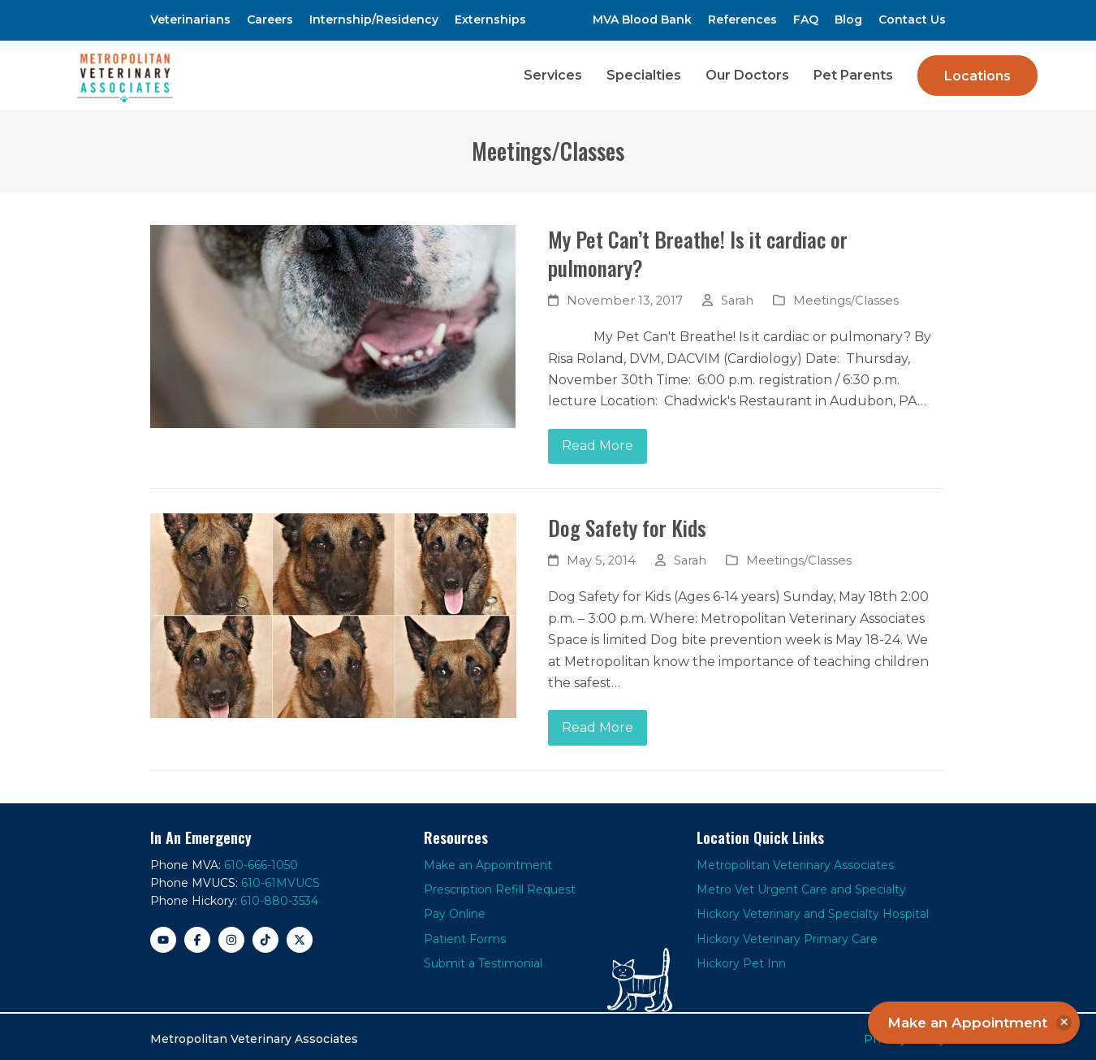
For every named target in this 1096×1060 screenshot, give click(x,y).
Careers (270, 19)
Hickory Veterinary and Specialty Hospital (813, 909)
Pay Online (454, 909)
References (742, 19)
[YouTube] (163, 935)
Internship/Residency (373, 19)
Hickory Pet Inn (741, 958)
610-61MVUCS (280, 878)
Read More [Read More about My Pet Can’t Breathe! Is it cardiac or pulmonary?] (597, 441)
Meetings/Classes (846, 295)
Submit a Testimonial (483, 958)
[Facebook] (197, 935)
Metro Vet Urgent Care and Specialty (801, 884)
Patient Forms (465, 934)
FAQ (805, 19)
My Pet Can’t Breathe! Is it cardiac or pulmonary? (698, 248)
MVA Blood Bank (642, 19)
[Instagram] (231, 935)
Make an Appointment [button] (979, 1023)
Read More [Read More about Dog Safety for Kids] (597, 722)
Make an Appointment (488, 860)
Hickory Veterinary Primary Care (787, 934)
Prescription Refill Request (500, 884)
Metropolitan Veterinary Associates (795, 860)
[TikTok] (265, 935)
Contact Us (912, 19)
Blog (848, 19)
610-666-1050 (261, 860)
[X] (300, 935)
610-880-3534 (279, 896)
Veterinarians (190, 19)
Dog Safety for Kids (627, 523)
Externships (490, 19)
